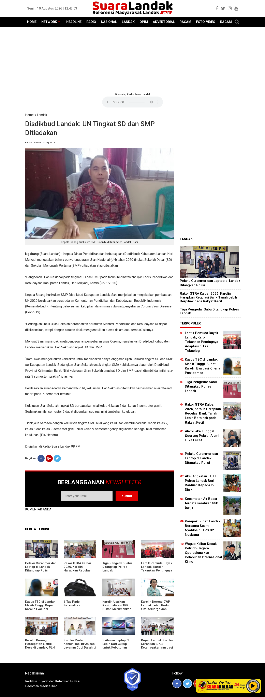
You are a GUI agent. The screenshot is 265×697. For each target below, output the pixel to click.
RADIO (91, 22)
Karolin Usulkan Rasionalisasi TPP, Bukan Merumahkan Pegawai (116, 607)
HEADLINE (74, 22)
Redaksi (31, 681)
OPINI (143, 22)
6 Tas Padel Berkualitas (72, 603)
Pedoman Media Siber (41, 686)
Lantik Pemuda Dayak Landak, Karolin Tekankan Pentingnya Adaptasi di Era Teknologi (156, 570)
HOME (31, 22)
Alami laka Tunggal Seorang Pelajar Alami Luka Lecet (202, 435)
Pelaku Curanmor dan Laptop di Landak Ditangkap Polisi (41, 566)
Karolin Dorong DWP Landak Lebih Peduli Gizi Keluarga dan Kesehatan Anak (155, 607)
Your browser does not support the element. (132, 102)
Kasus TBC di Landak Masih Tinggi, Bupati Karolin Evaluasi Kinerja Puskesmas (40, 607)
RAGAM (185, 22)
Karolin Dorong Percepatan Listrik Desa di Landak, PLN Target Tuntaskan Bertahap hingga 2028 (41, 647)
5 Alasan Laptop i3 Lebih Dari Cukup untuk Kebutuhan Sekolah (115, 645)
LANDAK (128, 22)
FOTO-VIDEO (205, 22)
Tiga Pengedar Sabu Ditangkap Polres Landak (117, 566)
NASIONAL (109, 22)
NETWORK (49, 22)
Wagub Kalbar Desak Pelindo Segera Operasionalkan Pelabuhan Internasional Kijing (203, 553)
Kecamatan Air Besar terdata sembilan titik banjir (201, 503)
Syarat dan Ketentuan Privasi (60, 681)
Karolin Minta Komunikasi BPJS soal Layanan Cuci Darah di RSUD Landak (80, 645)
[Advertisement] (132, 59)
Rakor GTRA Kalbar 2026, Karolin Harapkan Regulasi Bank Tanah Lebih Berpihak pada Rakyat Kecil (79, 572)
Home (29, 115)
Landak (42, 115)
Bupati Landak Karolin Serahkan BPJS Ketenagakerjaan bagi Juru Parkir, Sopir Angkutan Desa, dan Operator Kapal (157, 649)
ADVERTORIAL (164, 22)
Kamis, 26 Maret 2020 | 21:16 (40, 142)
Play (253, 686)
